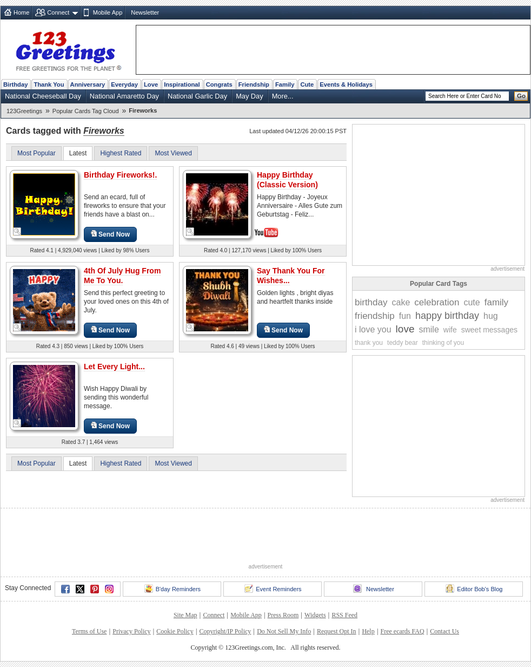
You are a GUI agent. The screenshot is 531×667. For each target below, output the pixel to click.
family (496, 302)
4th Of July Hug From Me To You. (122, 275)
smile (429, 329)
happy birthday (447, 315)
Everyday (124, 84)
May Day (249, 96)
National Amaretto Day (124, 96)
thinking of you (443, 342)
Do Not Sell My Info (284, 631)
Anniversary (87, 84)
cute (471, 302)
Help (368, 631)
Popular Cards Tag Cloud (85, 111)
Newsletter (145, 12)
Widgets (315, 615)
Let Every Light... (114, 366)
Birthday (15, 84)
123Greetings (24, 111)
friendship (375, 316)
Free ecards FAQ (402, 631)
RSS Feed (344, 615)
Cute (307, 84)
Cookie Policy (174, 631)
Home (21, 12)
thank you (369, 342)
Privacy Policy (131, 631)
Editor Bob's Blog (474, 588)
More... (283, 96)
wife (450, 329)
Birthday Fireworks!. (120, 175)
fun (405, 316)
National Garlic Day (197, 96)
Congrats (219, 84)
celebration (436, 302)
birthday (371, 302)
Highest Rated (120, 153)
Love (151, 84)
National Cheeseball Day (43, 96)
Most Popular (36, 153)
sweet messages (489, 329)
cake (400, 302)
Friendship (253, 84)
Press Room (283, 615)
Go (521, 96)
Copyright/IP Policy (225, 631)
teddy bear (402, 342)
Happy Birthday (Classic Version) (287, 180)
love (405, 329)
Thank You (49, 84)
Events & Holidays (346, 84)
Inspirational (182, 84)
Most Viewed (173, 153)
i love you (373, 329)
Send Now (110, 234)
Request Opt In (336, 631)
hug (490, 316)
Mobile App (107, 12)
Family (284, 84)
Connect (58, 12)
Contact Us (444, 631)
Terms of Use (89, 631)
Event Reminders (272, 588)
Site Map (185, 615)
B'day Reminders (172, 588)
